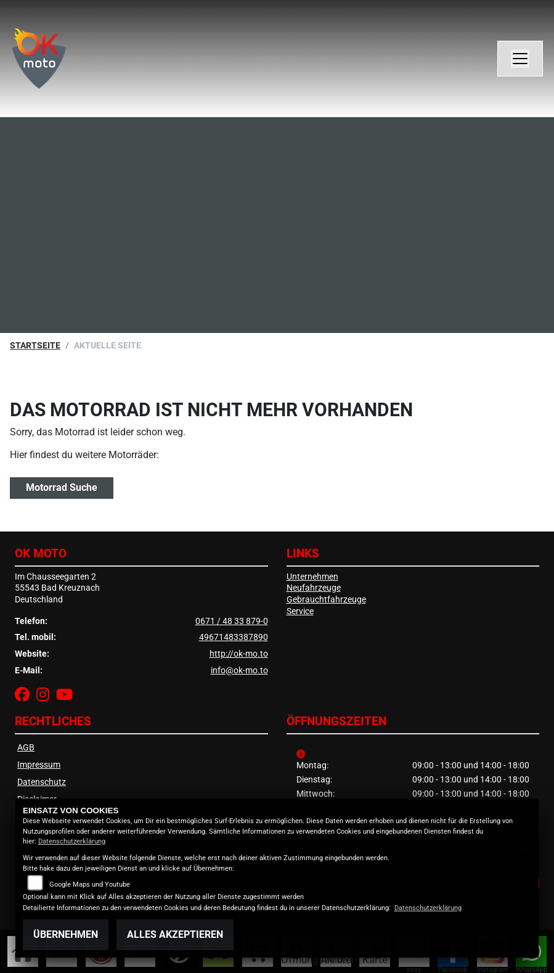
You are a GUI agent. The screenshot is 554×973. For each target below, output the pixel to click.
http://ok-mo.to (239, 654)
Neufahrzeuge (314, 588)
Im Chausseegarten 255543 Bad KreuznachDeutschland (57, 588)
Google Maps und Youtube (89, 885)
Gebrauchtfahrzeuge (326, 599)
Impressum (38, 765)
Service (300, 611)
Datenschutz (41, 782)
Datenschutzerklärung (71, 841)
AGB (26, 747)
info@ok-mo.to (239, 670)
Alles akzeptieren (175, 934)
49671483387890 (233, 637)
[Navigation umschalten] (520, 58)
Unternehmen (312, 577)
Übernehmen (65, 934)
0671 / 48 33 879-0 (231, 621)
